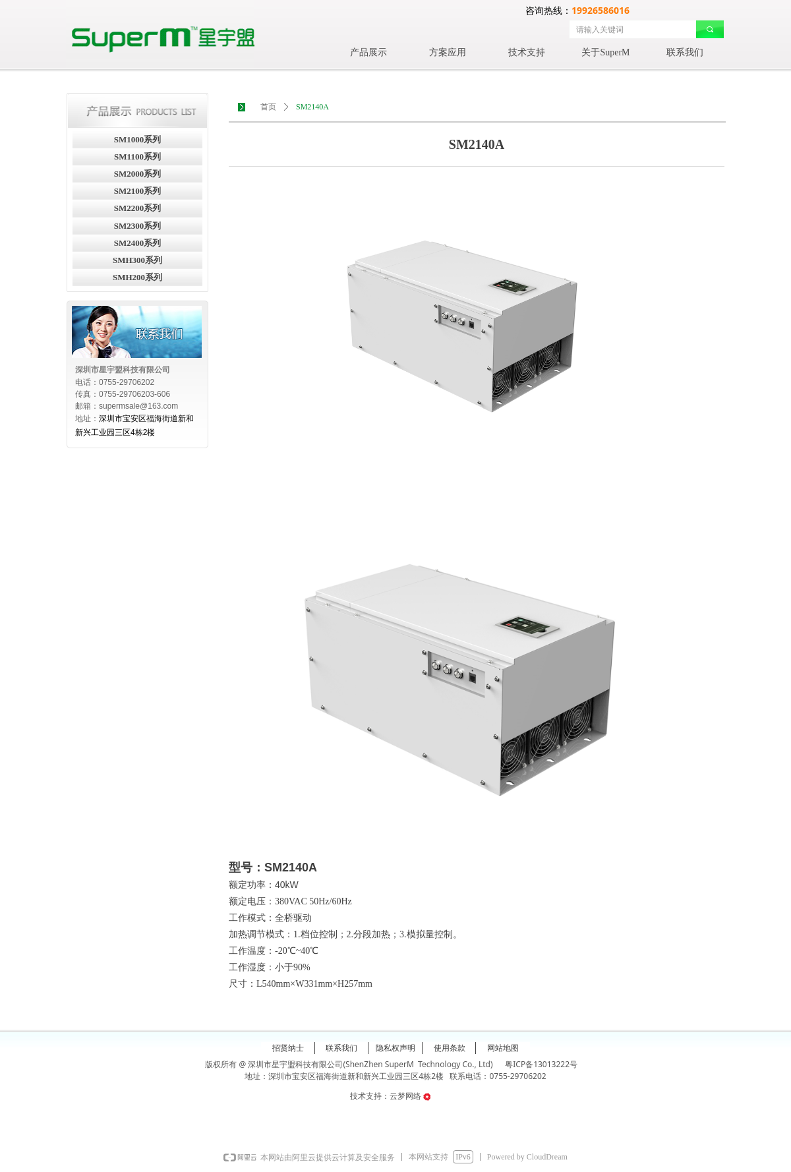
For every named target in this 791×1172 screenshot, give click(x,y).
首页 (268, 106)
